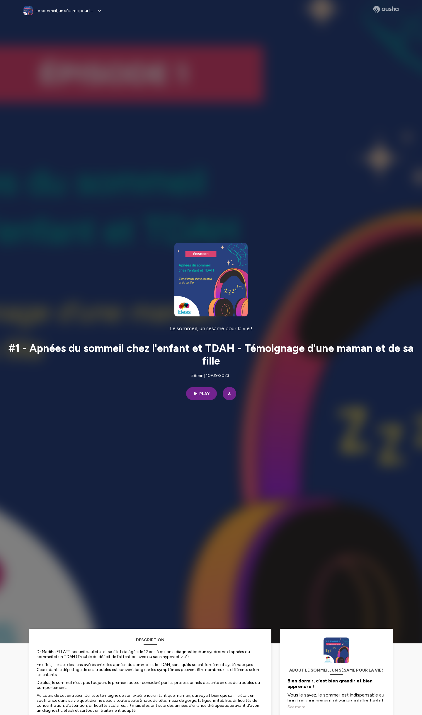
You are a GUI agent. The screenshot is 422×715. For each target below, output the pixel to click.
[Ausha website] (386, 9)
